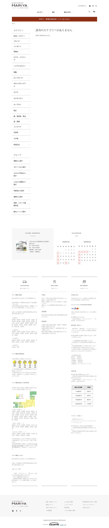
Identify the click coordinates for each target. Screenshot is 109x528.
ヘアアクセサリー (20, 66)
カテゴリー (40, 12)
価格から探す (18, 161)
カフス (16, 92)
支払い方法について (51, 507)
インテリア (17, 127)
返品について (49, 504)
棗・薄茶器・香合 (20, 116)
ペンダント (17, 46)
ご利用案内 (49, 510)
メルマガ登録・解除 (69, 510)
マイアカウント (82, 6)
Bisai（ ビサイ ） (19, 36)
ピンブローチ (18, 78)
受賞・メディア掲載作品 (20, 204)
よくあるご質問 (68, 501)
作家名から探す (19, 191)
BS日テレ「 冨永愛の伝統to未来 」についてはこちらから (54, 19)
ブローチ (17, 41)
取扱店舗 (66, 507)
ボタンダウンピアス (20, 85)
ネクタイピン (18, 98)
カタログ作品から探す (20, 174)
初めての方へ (67, 12)
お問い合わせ (86, 507)
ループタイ (17, 104)
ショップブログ (68, 504)
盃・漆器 (17, 121)
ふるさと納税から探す (20, 183)
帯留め (16, 51)
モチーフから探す (20, 167)
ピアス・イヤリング (20, 58)
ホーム (13, 23)
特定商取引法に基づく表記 (90, 501)
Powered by (54, 523)
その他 (16, 138)
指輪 (15, 72)
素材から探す (18, 197)
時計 (15, 110)
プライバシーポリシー (89, 504)
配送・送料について (51, 501)
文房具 (16, 132)
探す (53, 12)
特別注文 (17, 145)
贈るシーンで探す (20, 212)
